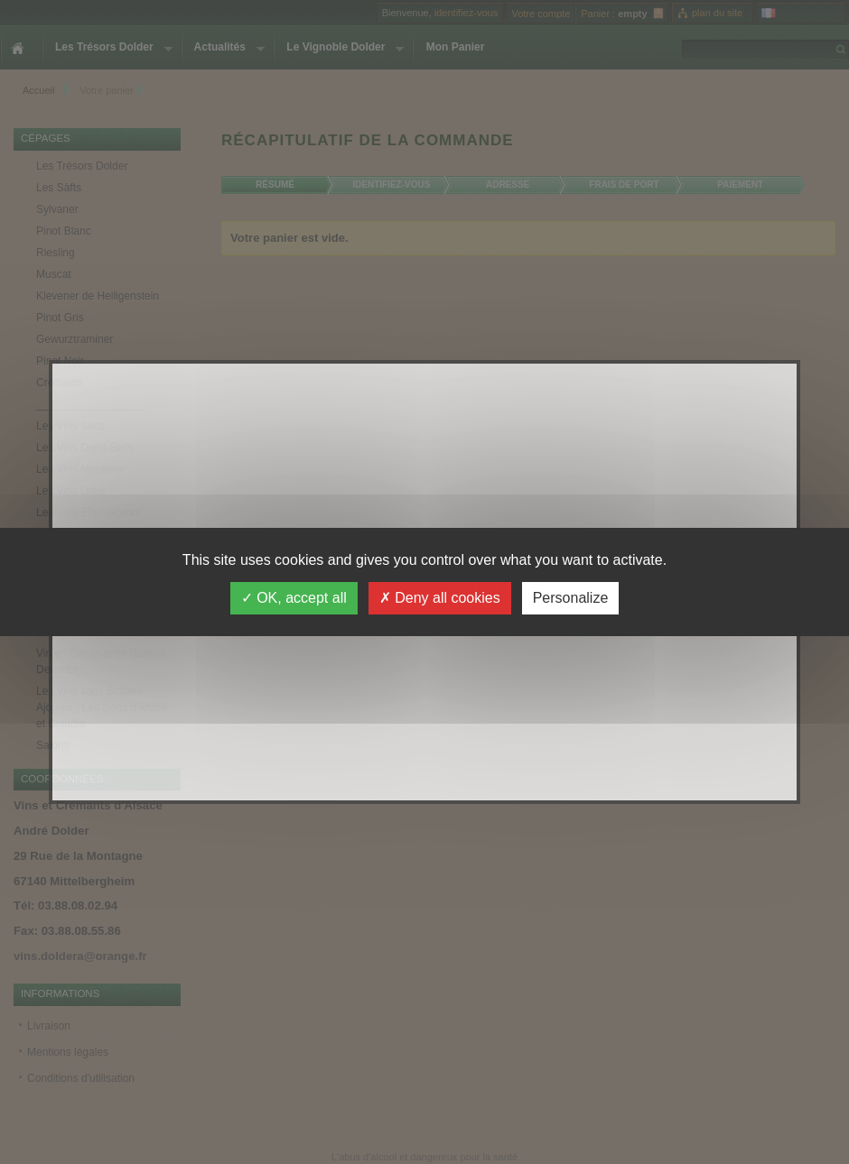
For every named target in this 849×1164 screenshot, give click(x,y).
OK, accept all (294, 597)
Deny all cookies (439, 597)
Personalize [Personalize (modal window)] (571, 597)
